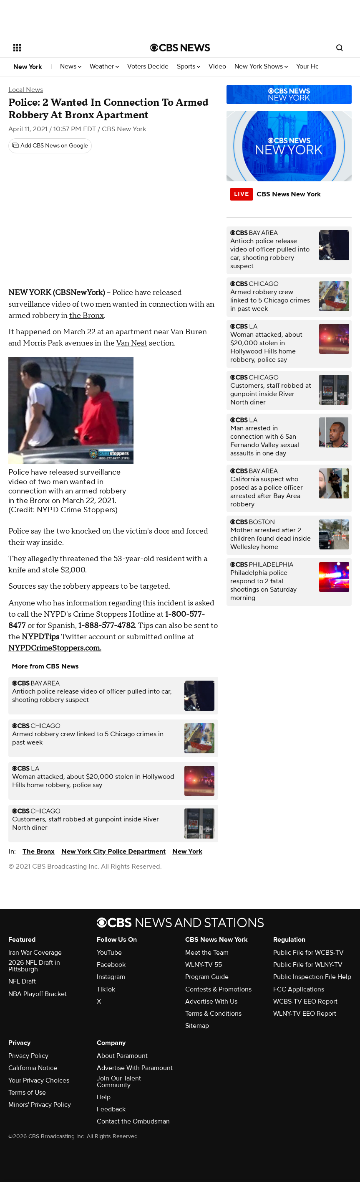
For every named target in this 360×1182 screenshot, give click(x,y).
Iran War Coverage (35, 952)
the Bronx (86, 315)
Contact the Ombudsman (133, 1121)
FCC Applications (298, 989)
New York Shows (261, 67)
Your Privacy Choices (38, 1080)
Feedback (111, 1109)
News (70, 67)
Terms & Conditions (213, 1013)
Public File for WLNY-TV (307, 964)
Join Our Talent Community (119, 1081)
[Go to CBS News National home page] (180, 47)
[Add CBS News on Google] (50, 145)
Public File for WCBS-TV (308, 952)
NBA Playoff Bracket (37, 994)
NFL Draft (22, 981)
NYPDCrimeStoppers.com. (54, 648)
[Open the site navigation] (68, 47)
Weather (104, 67)
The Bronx (39, 851)
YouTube (109, 952)
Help (104, 1097)
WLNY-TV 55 (203, 964)
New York (27, 67)
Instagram (111, 977)
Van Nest (131, 343)
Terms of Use (27, 1092)
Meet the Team (207, 952)
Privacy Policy (28, 1055)
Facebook (111, 964)
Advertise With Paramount (135, 1068)
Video (217, 67)
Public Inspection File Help (312, 977)
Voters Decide (148, 67)
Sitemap (197, 1025)
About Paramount (122, 1055)
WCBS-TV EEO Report (305, 1001)
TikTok (106, 989)
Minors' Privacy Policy (39, 1104)
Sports (188, 67)
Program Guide (207, 977)
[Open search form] (339, 47)
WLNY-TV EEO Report (304, 1013)
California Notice (32, 1068)
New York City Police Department (113, 851)
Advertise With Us (211, 1001)
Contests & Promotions (218, 989)
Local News (25, 89)
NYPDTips (40, 637)
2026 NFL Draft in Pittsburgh (34, 966)
